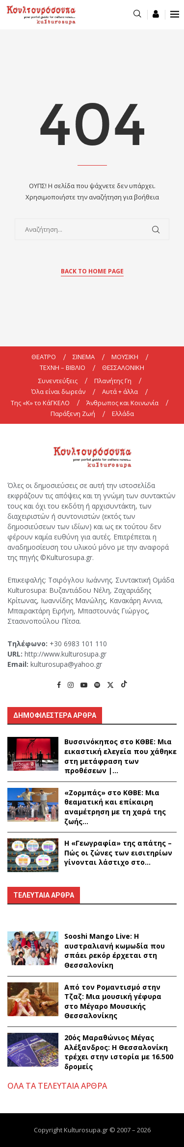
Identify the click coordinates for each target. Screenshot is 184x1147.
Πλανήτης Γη (112, 380)
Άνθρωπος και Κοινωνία (122, 402)
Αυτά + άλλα (120, 391)
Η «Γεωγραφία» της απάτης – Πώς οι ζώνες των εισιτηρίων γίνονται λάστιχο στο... (118, 852)
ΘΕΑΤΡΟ (43, 356)
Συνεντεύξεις (58, 380)
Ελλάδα (123, 413)
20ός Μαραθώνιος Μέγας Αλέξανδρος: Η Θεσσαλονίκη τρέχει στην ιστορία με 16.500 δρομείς (118, 1052)
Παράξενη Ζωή (73, 413)
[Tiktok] (124, 684)
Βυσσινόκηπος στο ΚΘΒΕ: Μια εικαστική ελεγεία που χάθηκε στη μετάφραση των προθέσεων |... (120, 756)
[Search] (137, 14)
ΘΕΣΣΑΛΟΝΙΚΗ (123, 367)
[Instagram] (70, 684)
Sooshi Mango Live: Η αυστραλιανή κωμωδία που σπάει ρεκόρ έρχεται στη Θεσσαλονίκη (114, 950)
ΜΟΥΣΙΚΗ (124, 356)
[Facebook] (58, 684)
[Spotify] (97, 684)
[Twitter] (110, 684)
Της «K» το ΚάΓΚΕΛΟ (40, 402)
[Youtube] (84, 684)
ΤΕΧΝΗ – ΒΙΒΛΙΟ (62, 367)
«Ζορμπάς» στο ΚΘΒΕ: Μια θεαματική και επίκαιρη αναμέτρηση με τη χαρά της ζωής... (115, 807)
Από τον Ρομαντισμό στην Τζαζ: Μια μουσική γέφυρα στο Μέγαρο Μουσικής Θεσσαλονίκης (112, 1001)
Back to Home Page (92, 271)
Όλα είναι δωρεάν (58, 391)
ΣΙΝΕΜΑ (84, 356)
